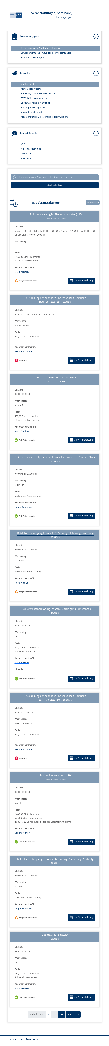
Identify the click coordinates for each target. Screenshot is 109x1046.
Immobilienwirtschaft (32, 112)
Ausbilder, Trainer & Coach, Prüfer (38, 93)
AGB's (23, 144)
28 (61, 1014)
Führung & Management (33, 107)
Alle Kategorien (28, 84)
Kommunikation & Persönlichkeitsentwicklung (44, 116)
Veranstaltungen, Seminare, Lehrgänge (40, 48)
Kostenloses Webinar (31, 88)
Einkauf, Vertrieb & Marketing (35, 102)
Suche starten (54, 185)
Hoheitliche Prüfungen (32, 57)
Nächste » (73, 1014)
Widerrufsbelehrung (31, 148)
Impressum (26, 158)
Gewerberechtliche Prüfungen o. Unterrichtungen (46, 52)
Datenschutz (27, 153)
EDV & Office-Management (34, 98)
